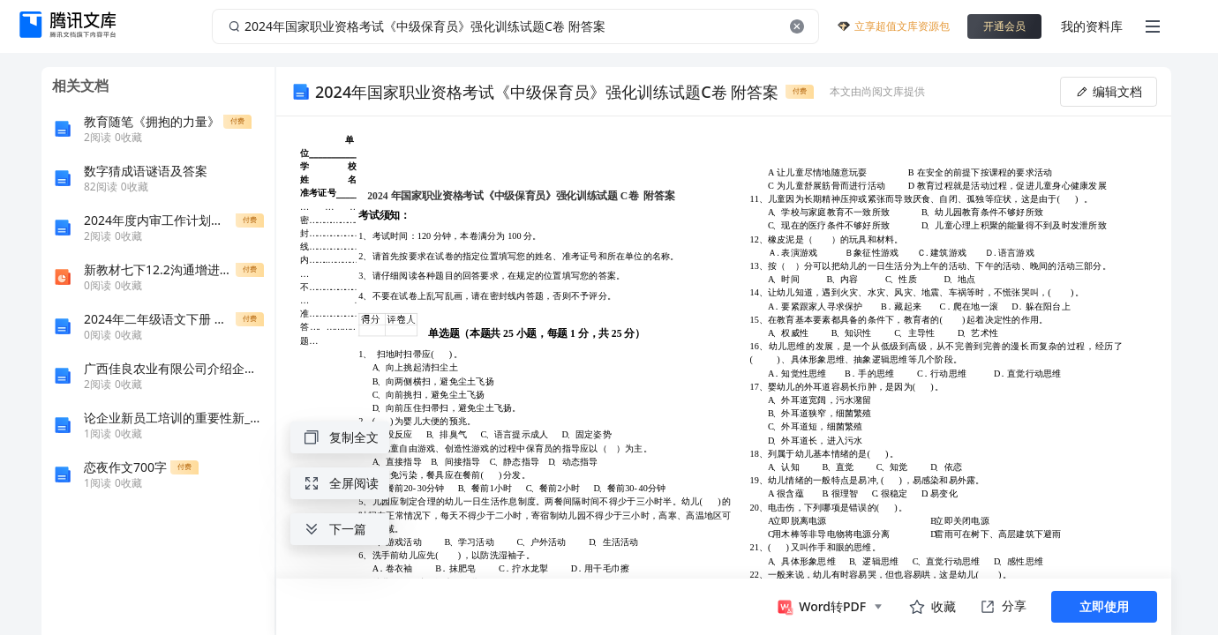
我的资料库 (1092, 26)
